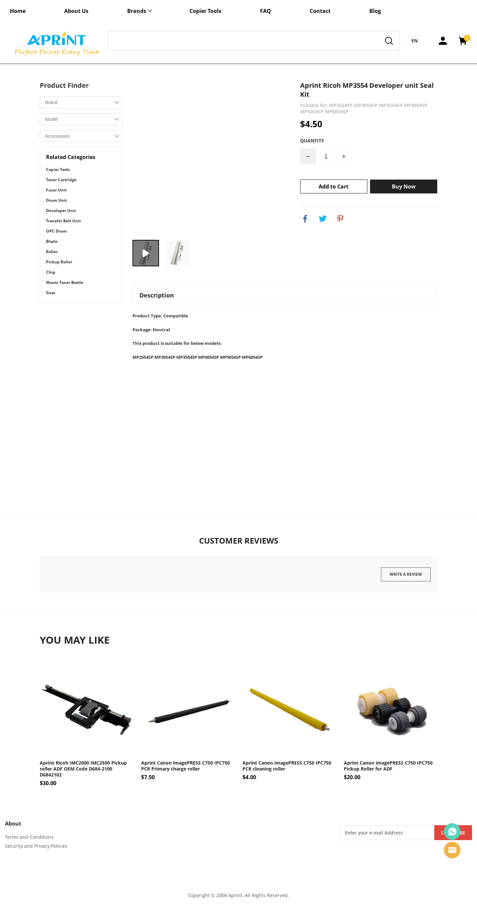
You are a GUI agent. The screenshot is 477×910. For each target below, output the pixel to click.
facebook (305, 219)
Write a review (406, 574)
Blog (375, 11)
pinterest (340, 219)
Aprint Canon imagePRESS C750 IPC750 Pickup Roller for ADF (388, 766)
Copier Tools (205, 11)
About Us (76, 11)
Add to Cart (333, 186)
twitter (323, 219)
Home (18, 11)
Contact (320, 11)
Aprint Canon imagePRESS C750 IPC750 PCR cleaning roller (286, 766)
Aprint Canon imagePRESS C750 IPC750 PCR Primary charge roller (185, 766)
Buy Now (404, 186)
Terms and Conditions (29, 837)
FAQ (265, 11)
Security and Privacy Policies (36, 846)
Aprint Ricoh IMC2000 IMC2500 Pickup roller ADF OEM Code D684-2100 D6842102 (83, 769)
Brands (136, 11)
